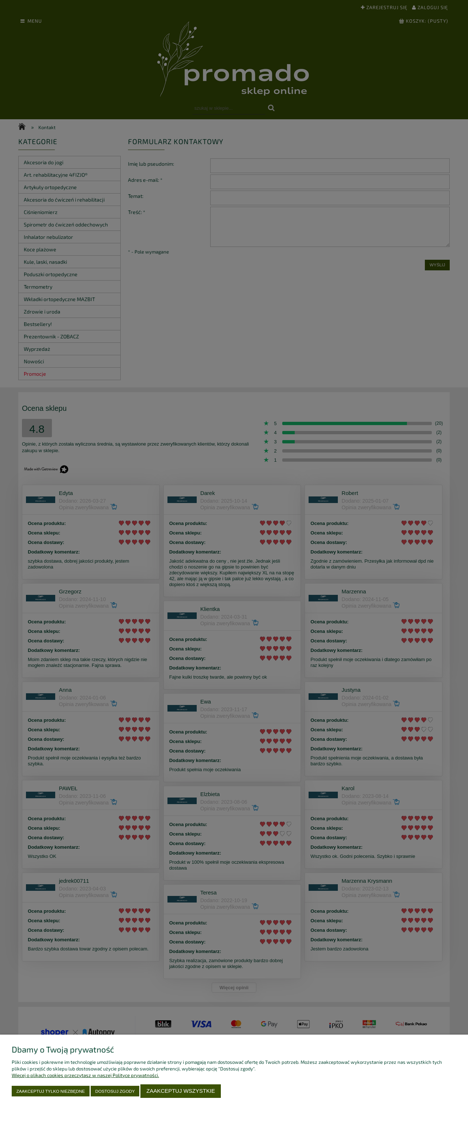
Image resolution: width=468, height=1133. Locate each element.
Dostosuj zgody (115, 1091)
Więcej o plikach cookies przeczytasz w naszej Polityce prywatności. (85, 1075)
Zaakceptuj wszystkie (180, 1091)
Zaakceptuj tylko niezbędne (50, 1091)
